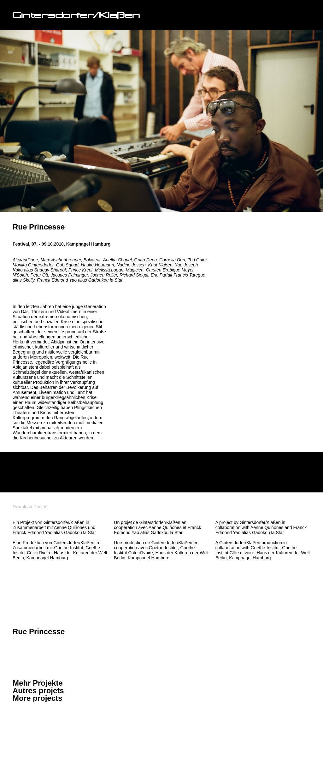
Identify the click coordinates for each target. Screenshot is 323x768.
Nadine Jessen (131, 264)
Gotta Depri (145, 259)
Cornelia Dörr (172, 259)
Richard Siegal (134, 274)
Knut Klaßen (160, 264)
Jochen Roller (103, 274)
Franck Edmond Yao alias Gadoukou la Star (80, 280)
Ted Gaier (197, 259)
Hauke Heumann (97, 264)
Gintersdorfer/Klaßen (76, 16)
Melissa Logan (109, 269)
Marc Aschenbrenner (60, 259)
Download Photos (30, 506)
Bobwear (91, 259)
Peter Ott (39, 274)
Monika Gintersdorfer (33, 264)
